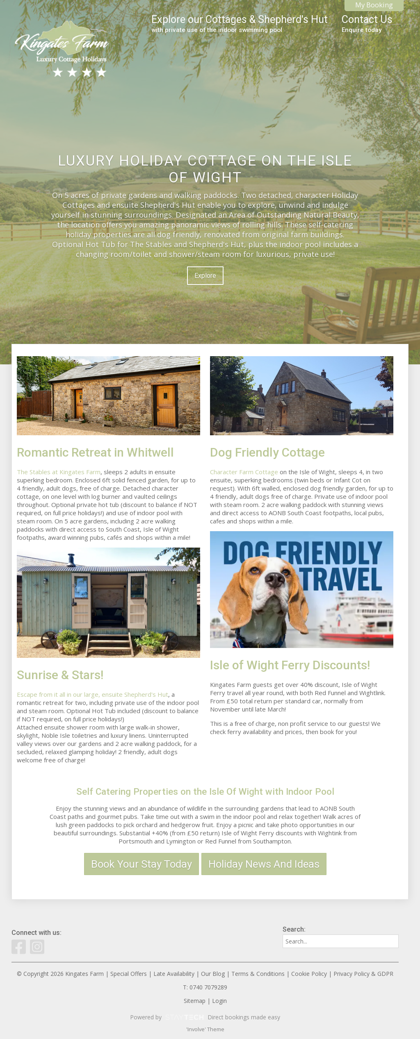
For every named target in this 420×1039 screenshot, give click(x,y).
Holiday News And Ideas (264, 864)
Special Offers (128, 974)
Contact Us (367, 24)
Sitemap (194, 1001)
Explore (205, 276)
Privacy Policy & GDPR (363, 974)
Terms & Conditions (258, 974)
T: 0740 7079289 (205, 987)
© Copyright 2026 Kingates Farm (60, 974)
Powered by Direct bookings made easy (205, 1017)
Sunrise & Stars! (60, 675)
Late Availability (173, 974)
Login (219, 1001)
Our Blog (213, 974)
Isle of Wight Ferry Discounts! (290, 665)
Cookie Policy (309, 974)
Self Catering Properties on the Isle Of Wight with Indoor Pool (205, 791)
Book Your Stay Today (141, 864)
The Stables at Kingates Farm (58, 472)
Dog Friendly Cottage (267, 452)
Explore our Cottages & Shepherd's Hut (239, 24)
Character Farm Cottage (244, 472)
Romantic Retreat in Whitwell (95, 452)
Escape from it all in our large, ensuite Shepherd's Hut (92, 694)
